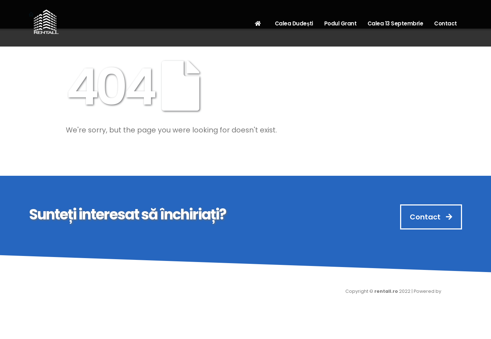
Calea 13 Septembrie (395, 23)
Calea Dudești (294, 23)
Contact (445, 23)
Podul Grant (340, 23)
